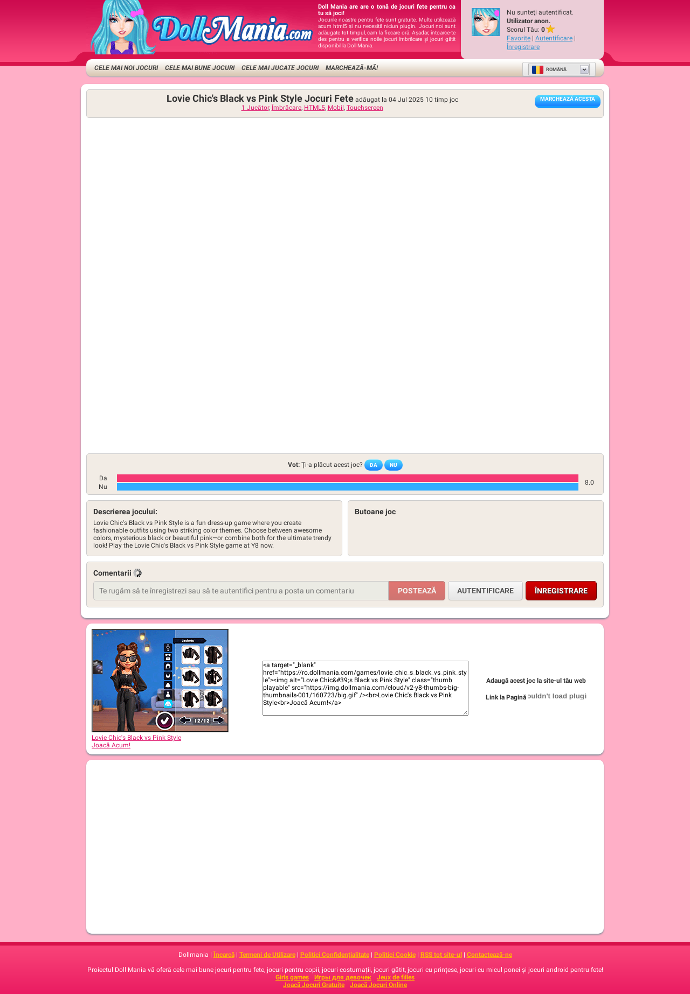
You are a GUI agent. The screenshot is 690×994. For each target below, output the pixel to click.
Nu (393, 465)
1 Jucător (255, 107)
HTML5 (314, 107)
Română (549, 69)
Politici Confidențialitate (334, 954)
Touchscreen (365, 107)
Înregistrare (523, 47)
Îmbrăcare (286, 107)
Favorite (518, 38)
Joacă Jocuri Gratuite (313, 985)
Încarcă (223, 954)
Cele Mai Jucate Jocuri (280, 68)
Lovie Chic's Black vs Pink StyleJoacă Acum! (160, 737)
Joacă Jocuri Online (378, 985)
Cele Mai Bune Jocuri (199, 68)
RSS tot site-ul (441, 954)
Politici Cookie (395, 954)
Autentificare (553, 38)
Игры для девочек (342, 977)
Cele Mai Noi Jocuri (126, 68)
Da (373, 465)
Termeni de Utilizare (267, 954)
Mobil (336, 107)
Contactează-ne (489, 954)
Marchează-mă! (352, 68)
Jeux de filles (396, 977)
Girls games (292, 977)
